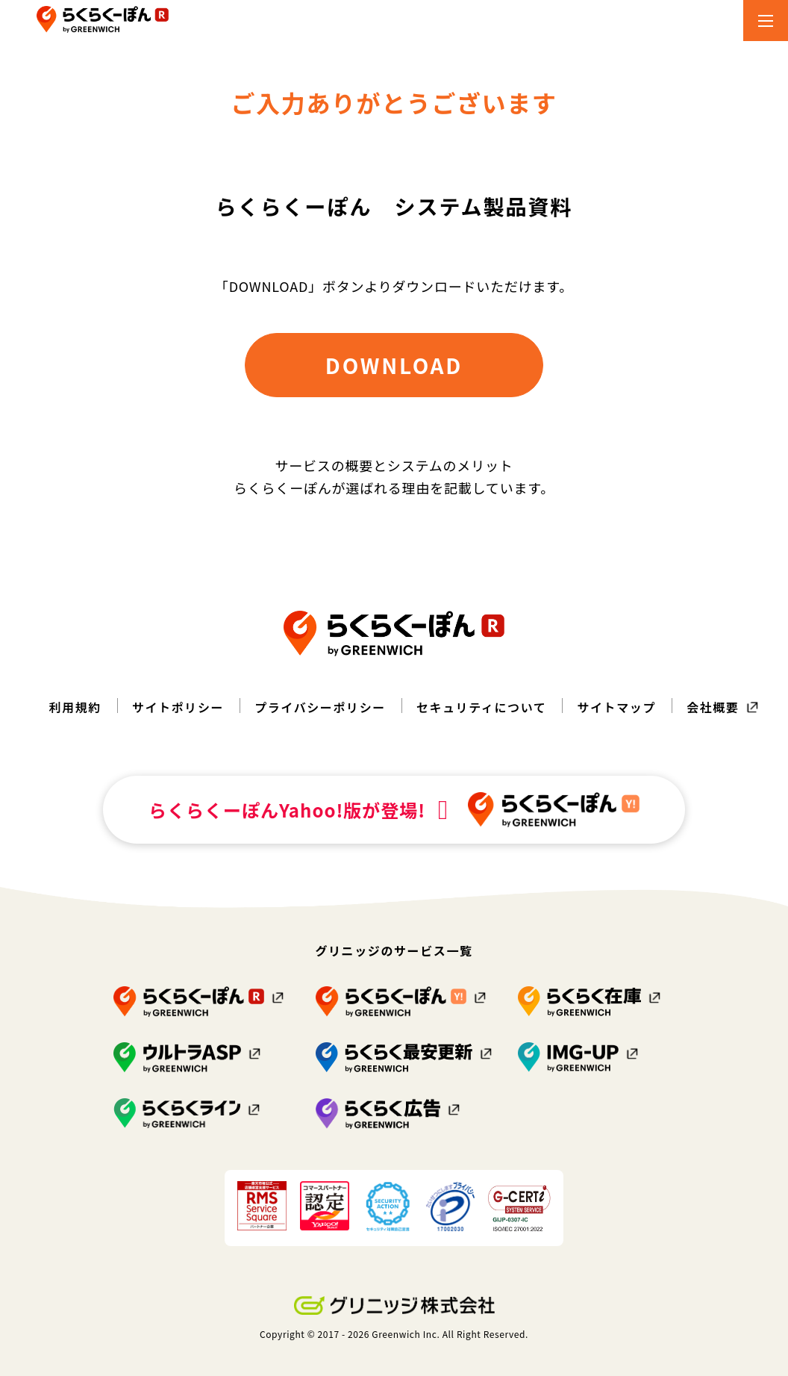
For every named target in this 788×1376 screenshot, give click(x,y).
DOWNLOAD (394, 365)
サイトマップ (616, 707)
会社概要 (713, 707)
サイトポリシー (178, 707)
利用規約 (75, 707)
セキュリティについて (481, 707)
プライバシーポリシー (320, 707)
